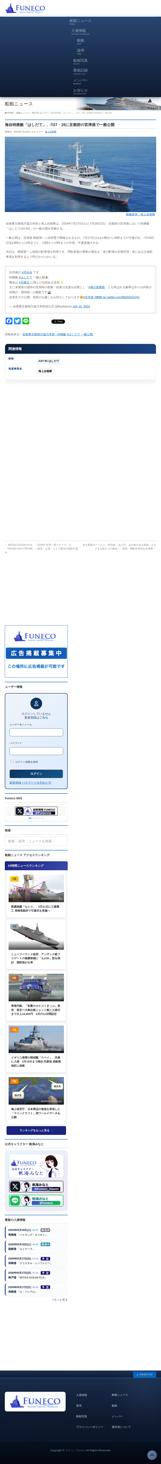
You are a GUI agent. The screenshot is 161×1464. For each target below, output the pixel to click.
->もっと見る (60, 1299)
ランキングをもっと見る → (36, 1130)
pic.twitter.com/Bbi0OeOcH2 (121, 297)
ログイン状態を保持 (24, 761)
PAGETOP (146, 1374)
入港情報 (81, 1395)
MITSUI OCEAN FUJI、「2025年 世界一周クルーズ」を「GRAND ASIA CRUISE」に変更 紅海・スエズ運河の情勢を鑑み (41, 548)
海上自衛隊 (50, 131)
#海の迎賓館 (96, 287)
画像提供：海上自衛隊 (140, 214)
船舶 (114, 1405)
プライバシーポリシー (89, 1427)
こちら (43, 717)
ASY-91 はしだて (48, 361)
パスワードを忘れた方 (36, 782)
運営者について (121, 1427)
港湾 (79, 1405)
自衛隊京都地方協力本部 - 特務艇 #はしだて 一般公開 (57, 334)
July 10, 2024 (81, 306)
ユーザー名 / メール (20, 724)
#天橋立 (24, 282)
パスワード (15, 743)
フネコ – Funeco (75, 1450)
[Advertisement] (107, 9)
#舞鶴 (98, 297)
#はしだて (25, 277)
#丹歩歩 (27, 272)
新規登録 (15, 782)
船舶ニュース (120, 1394)
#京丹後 (88, 297)
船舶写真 (81, 1416)
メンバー (117, 1416)
